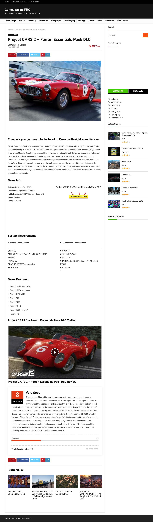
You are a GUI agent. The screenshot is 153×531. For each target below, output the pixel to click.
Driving (15, 34)
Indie (99, 21)
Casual (113, 105)
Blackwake (126, 161)
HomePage (11, 21)
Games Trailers (34, 2)
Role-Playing (69, 21)
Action (22, 21)
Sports (91, 21)
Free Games (122, 21)
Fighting (114, 115)
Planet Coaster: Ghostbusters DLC (16, 492)
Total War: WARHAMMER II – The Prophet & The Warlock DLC (90, 495)
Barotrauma (126, 175)
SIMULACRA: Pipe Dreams (132, 148)
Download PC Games (17, 45)
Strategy (81, 21)
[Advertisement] (104, 10)
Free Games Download (19, 2)
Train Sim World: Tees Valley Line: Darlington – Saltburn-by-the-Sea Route (42, 495)
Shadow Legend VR (130, 188)
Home (7, 2)
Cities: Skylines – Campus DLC (64, 492)
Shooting (32, 21)
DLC (14, 29)
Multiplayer (56, 21)
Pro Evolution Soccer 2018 (132, 201)
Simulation (109, 21)
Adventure (43, 21)
